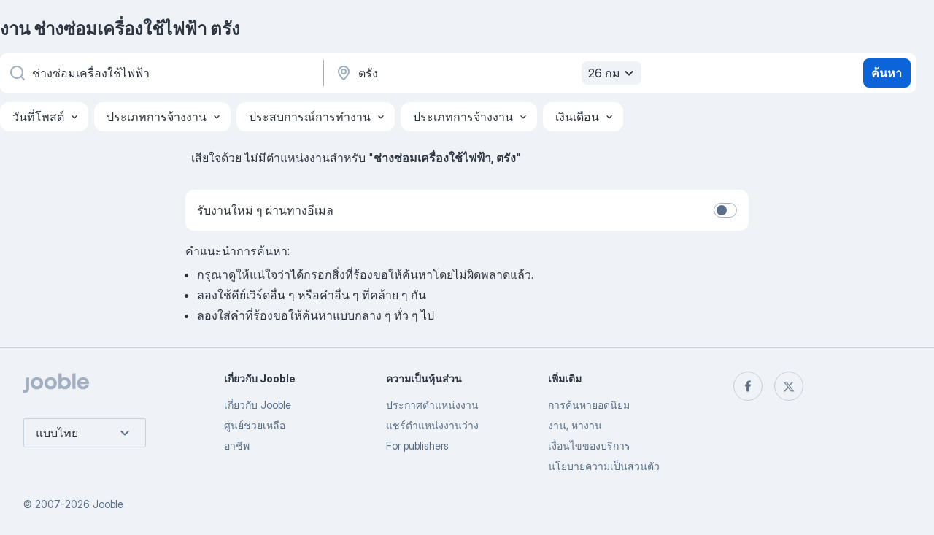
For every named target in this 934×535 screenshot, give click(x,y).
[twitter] (788, 386)
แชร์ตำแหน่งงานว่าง (432, 425)
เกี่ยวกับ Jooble (257, 405)
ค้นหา (886, 73)
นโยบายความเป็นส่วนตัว (604, 466)
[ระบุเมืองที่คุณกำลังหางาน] (486, 73)
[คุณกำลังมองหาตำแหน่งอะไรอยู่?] (160, 73)
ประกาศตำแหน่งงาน (432, 405)
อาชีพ (237, 445)
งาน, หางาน (575, 425)
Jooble (108, 504)
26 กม (613, 73)
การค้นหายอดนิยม (589, 405)
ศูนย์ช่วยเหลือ (254, 425)
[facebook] (748, 386)
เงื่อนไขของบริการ (589, 445)
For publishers (417, 445)
